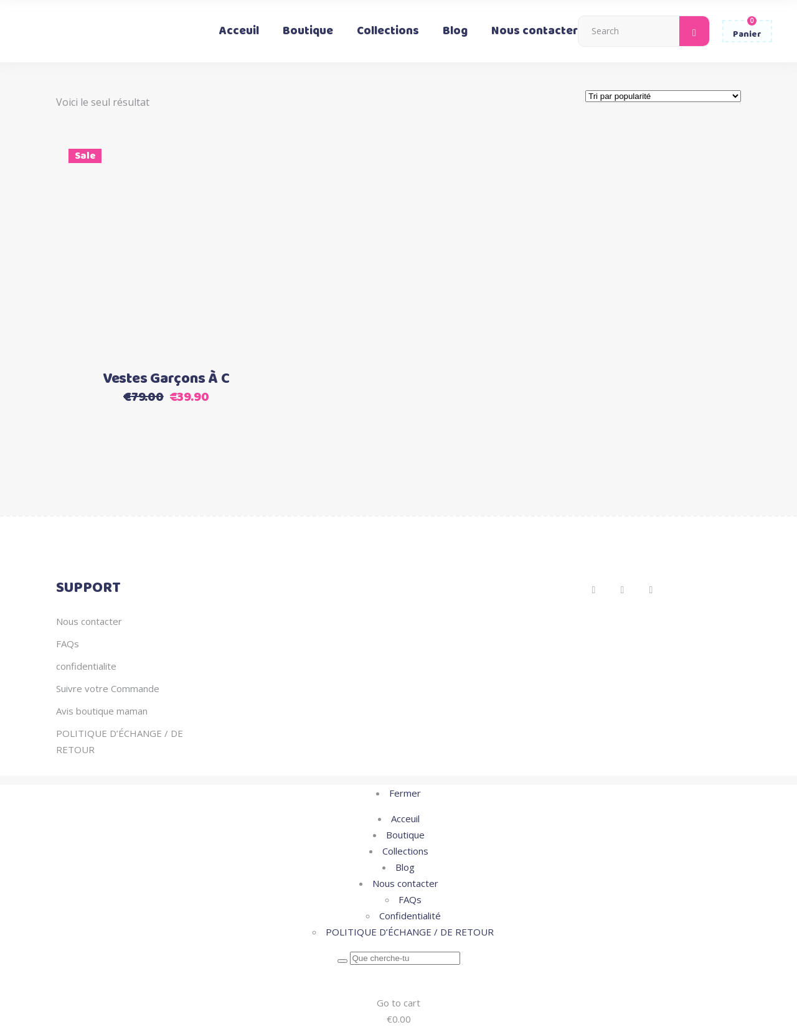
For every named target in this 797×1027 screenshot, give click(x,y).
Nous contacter (89, 621)
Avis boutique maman (102, 711)
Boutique (405, 834)
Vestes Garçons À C (166, 379)
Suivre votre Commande (107, 688)
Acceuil (405, 818)
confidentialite (86, 666)
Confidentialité (410, 915)
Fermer (405, 793)
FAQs (67, 643)
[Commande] (663, 96)
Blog (405, 867)
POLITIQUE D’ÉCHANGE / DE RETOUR (410, 932)
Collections (405, 851)
